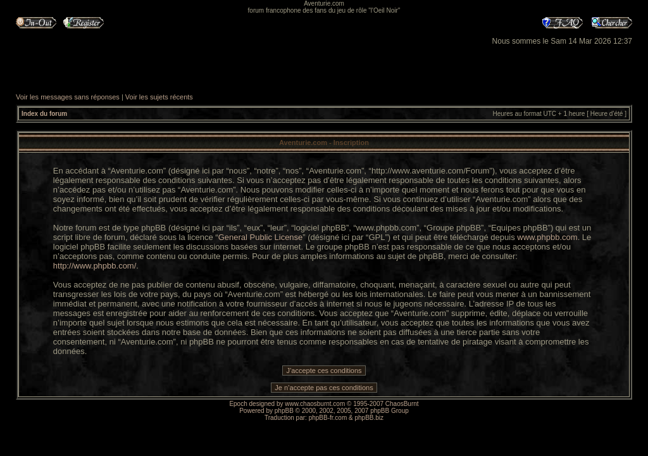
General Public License (260, 237)
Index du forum (44, 113)
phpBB (284, 410)
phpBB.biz (368, 417)
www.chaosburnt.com (315, 403)
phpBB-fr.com (328, 417)
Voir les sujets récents (159, 97)
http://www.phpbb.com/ (95, 265)
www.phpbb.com (547, 237)
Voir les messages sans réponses (68, 97)
